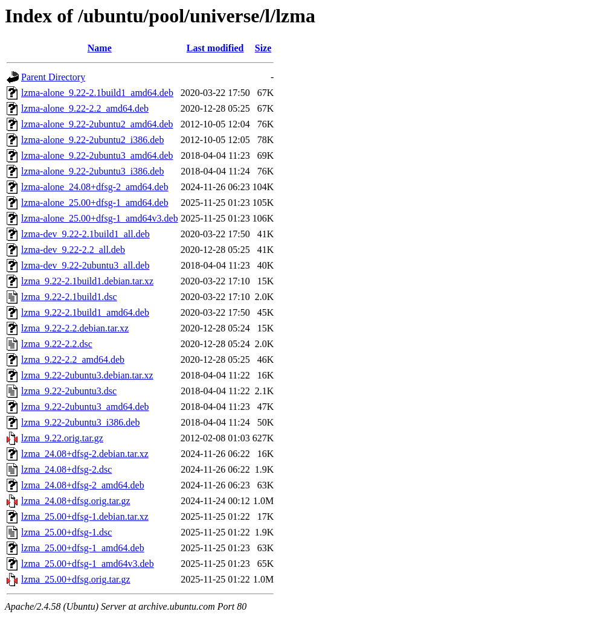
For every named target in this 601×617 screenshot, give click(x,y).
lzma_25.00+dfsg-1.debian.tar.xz (85, 516)
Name (100, 48)
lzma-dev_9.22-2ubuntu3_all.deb (85, 265)
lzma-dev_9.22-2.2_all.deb (73, 250)
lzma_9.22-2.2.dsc (56, 344)
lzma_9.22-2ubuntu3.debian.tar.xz (87, 375)
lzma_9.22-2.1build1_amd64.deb (85, 312)
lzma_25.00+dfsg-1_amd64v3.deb (87, 563)
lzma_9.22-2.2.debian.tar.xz (75, 328)
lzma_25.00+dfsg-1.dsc (66, 532)
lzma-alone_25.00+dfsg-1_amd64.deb (95, 202)
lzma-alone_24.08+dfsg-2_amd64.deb (95, 187)
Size (263, 48)
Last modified (215, 48)
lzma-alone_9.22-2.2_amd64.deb (85, 108)
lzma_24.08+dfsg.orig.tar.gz (75, 501)
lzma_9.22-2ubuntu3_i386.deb (80, 422)
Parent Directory (53, 77)
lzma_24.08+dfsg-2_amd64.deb (82, 485)
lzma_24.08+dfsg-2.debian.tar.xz (85, 454)
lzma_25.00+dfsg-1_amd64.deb (82, 548)
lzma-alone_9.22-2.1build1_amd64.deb (97, 93)
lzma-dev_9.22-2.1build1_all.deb (85, 234)
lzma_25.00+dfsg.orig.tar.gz (75, 579)
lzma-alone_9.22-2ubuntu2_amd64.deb (97, 124)
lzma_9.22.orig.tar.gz (62, 438)
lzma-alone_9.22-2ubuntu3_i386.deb (92, 171)
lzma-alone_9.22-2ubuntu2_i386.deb (92, 140)
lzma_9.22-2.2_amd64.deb (72, 359)
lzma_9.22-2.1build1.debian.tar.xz (87, 281)
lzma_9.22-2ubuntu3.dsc (69, 391)
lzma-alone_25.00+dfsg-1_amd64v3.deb (99, 218)
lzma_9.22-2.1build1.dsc (69, 297)
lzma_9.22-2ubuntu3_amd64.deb (85, 406)
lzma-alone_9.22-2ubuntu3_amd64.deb (97, 155)
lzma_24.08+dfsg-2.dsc (66, 469)
